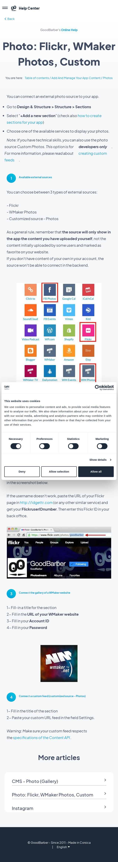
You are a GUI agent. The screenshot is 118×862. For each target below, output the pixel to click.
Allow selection (59, 471)
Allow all (96, 471)
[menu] (5, 8)
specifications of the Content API (41, 737)
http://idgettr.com (36, 502)
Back (10, 19)
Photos (108, 78)
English (63, 847)
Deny (22, 471)
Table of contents (37, 78)
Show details (98, 459)
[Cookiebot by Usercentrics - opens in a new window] (97, 387)
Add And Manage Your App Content (75, 78)
